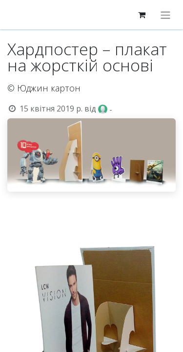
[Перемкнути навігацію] (165, 14)
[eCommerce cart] (141, 14)
